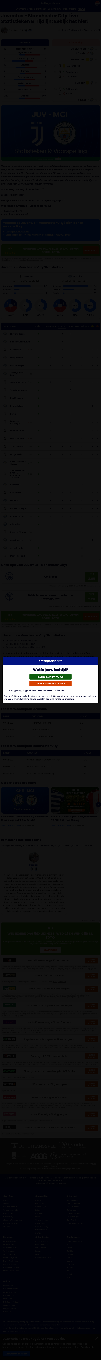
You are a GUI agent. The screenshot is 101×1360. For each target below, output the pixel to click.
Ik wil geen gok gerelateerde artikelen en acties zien (34, 690)
